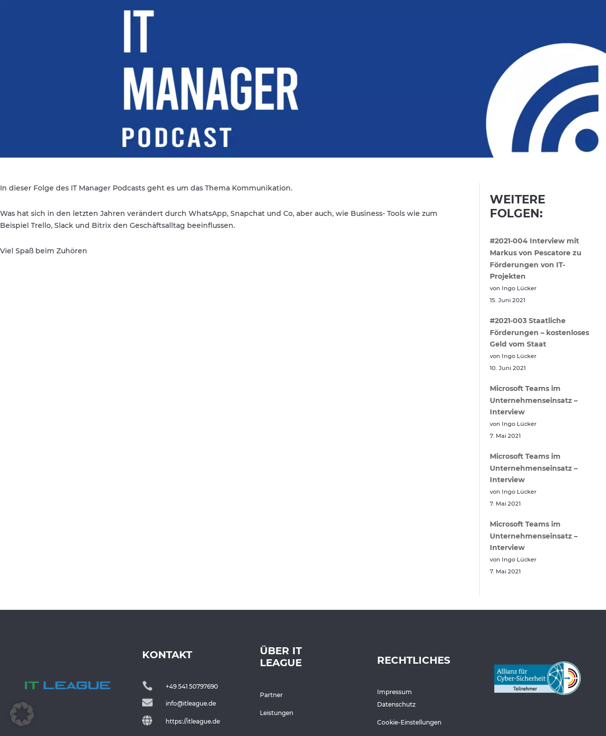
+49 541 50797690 (192, 686)
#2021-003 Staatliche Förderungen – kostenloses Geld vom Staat (539, 332)
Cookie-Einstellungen (409, 722)
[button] (22, 714)
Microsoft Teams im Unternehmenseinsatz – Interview (534, 400)
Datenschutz (396, 704)
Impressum (394, 692)
